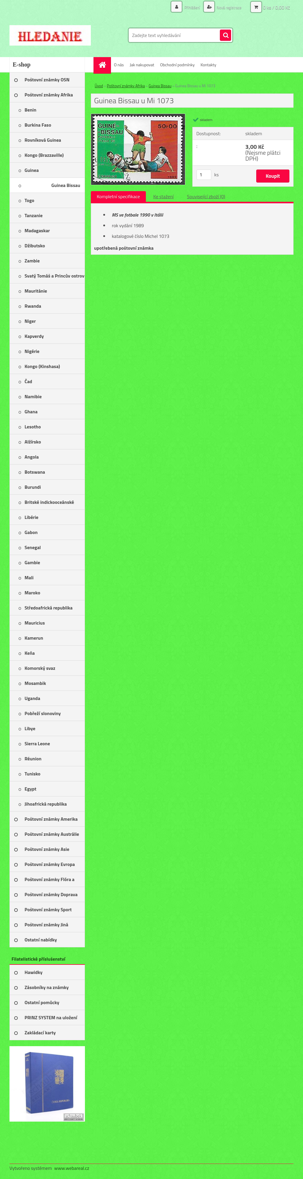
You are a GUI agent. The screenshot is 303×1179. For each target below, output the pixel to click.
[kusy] (203, 175)
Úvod (99, 86)
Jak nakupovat (142, 65)
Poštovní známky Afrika (126, 86)
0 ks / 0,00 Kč (276, 7)
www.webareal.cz (71, 1168)
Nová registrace (227, 7)
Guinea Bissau (160, 86)
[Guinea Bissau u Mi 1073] (138, 116)
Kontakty (208, 65)
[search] (225, 35)
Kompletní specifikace (118, 196)
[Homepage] (104, 64)
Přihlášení (189, 7)
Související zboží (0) (206, 196)
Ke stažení (163, 196)
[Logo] (50, 35)
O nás (119, 65)
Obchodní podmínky (177, 65)
